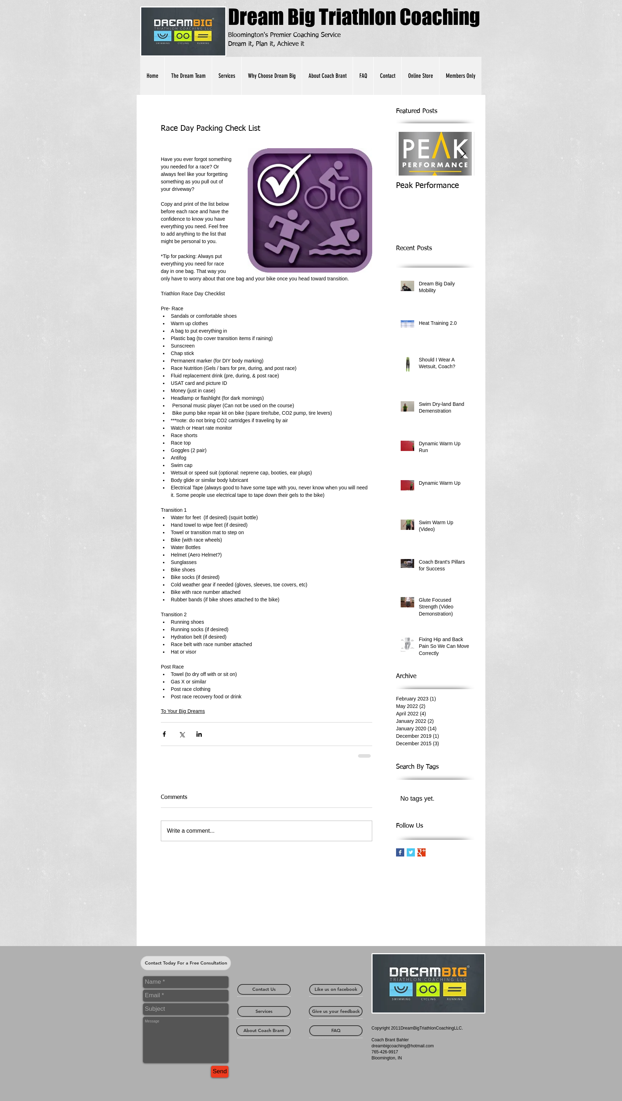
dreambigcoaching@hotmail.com (402, 1045)
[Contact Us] (264, 989)
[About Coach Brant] (263, 1030)
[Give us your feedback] (336, 1011)
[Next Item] (463, 153)
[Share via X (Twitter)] (181, 734)
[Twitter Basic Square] (411, 852)
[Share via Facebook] (164, 734)
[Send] (219, 1072)
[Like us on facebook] (336, 989)
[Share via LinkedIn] (199, 734)
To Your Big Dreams (183, 711)
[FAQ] (336, 1030)
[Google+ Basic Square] (421, 852)
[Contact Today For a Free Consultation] (186, 963)
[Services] (264, 1011)
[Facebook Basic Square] (400, 852)
